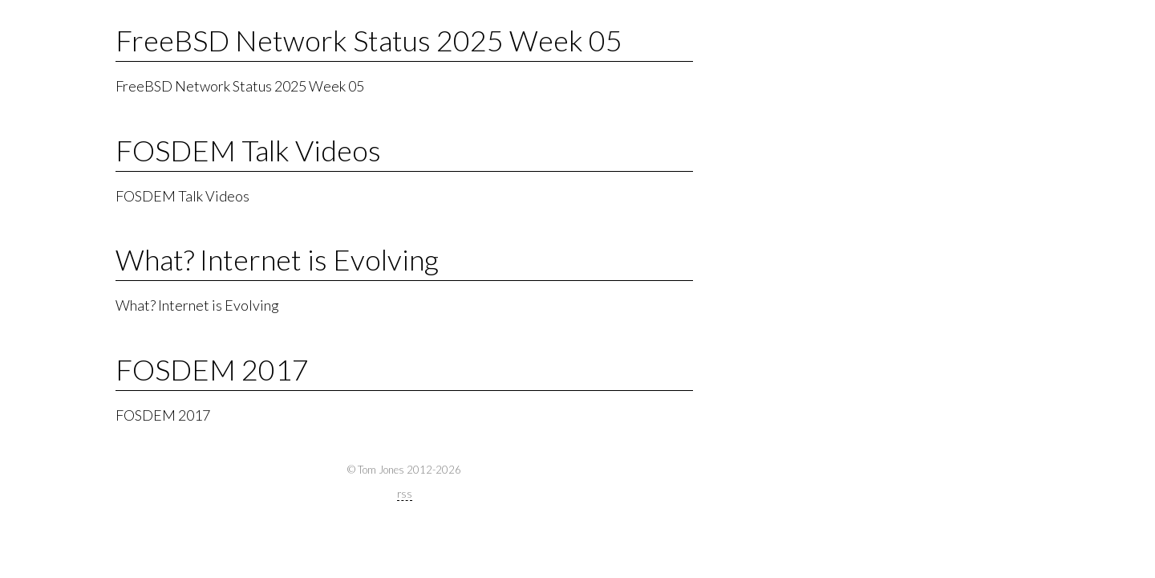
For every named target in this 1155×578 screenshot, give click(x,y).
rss (404, 493)
